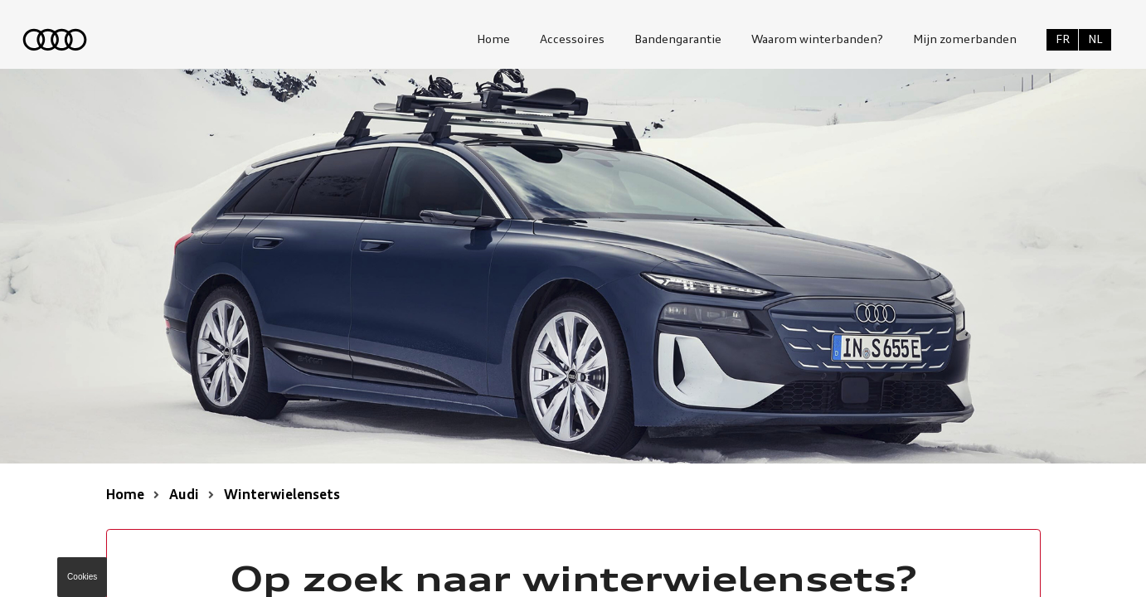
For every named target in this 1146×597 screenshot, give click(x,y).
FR (1063, 40)
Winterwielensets (282, 495)
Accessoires (572, 40)
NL (1095, 40)
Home (493, 40)
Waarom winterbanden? (817, 40)
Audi (184, 495)
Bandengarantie (677, 40)
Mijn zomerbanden (965, 40)
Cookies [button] (82, 576)
